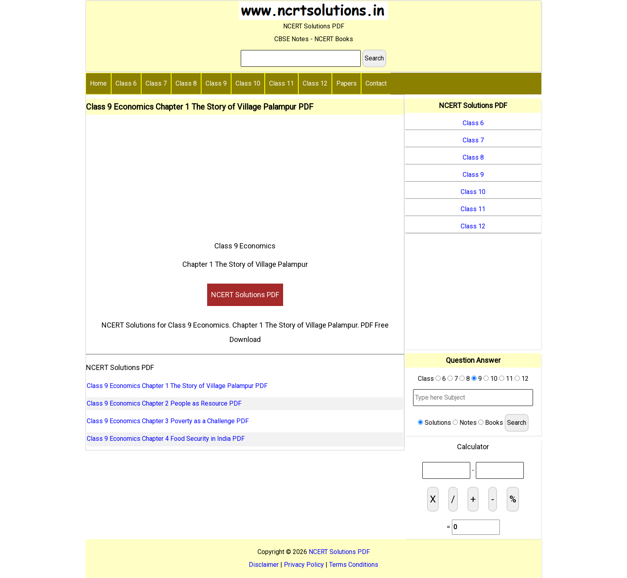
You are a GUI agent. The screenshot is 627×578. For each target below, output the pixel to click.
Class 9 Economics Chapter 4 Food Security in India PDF (166, 438)
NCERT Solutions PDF (245, 294)
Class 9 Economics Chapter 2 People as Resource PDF (164, 403)
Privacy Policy (304, 564)
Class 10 (248, 83)
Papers (346, 83)
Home (98, 83)
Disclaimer (264, 564)
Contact (376, 83)
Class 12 (315, 83)
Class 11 (281, 83)
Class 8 (186, 83)
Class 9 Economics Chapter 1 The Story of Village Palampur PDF (177, 386)
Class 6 (126, 83)
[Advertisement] (245, 175)
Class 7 (156, 83)
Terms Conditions (353, 564)
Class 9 (216, 83)
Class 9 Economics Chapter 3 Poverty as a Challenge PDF (168, 421)
